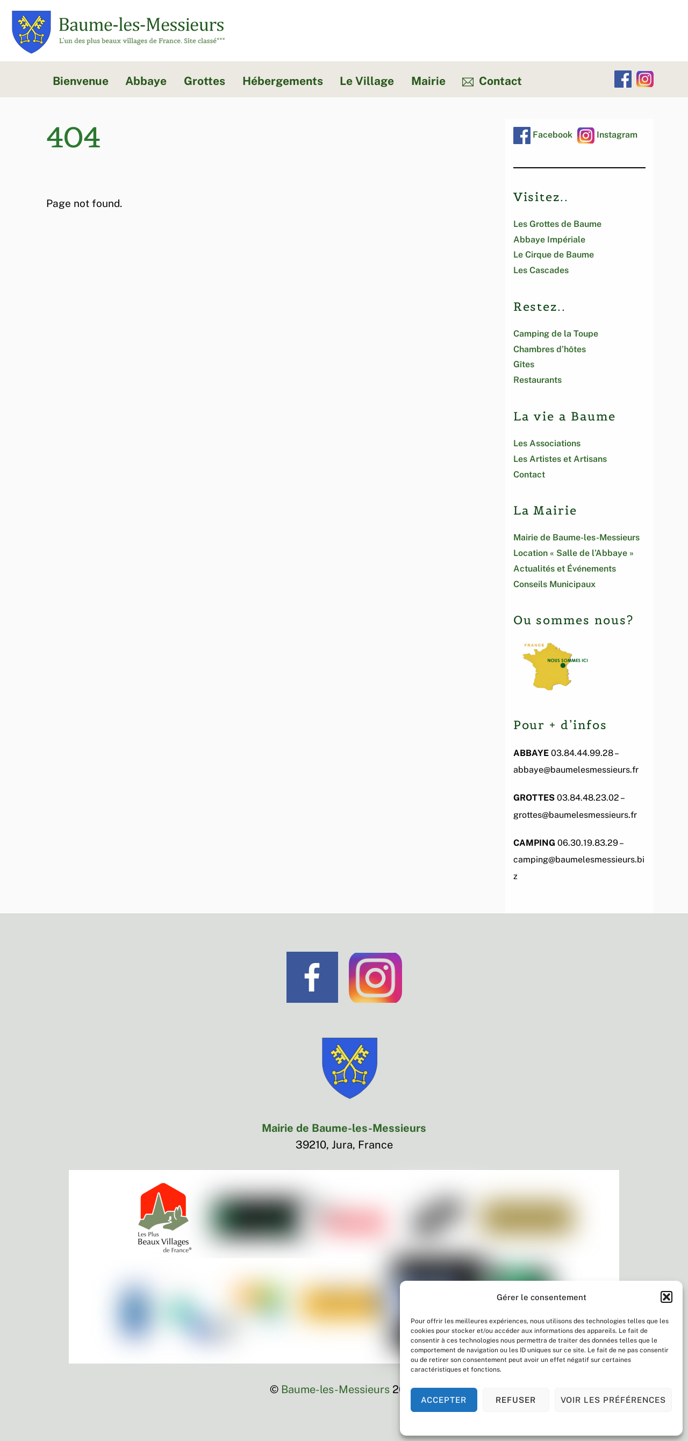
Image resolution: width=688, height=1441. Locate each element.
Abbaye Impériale (549, 239)
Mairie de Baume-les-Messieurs (576, 537)
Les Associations (546, 443)
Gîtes (523, 364)
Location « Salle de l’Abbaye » (573, 553)
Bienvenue (81, 81)
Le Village (367, 81)
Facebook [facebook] (542, 135)
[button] (666, 1297)
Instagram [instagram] (607, 135)
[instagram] (645, 79)
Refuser (516, 1399)
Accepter (444, 1399)
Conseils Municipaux (554, 584)
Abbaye (146, 81)
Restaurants (537, 380)
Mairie (428, 81)
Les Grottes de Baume (557, 224)
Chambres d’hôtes (549, 349)
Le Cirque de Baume (553, 254)
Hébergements (282, 81)
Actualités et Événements (564, 568)
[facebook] (623, 79)
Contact (492, 81)
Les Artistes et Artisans (560, 459)
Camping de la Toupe (555, 334)
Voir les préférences (613, 1399)
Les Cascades (541, 270)
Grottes (204, 81)
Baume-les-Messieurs (335, 1389)
